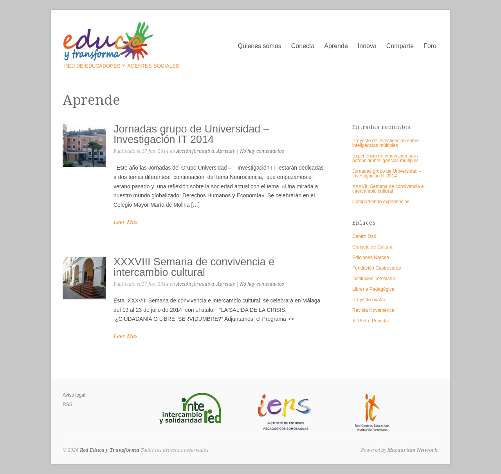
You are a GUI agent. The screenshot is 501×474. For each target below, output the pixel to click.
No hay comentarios (262, 151)
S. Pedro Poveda (370, 321)
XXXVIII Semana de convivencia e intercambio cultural (194, 267)
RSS (67, 404)
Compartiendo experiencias (380, 201)
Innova (367, 46)
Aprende (336, 46)
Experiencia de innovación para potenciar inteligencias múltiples (385, 158)
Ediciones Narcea (370, 257)
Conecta (303, 46)
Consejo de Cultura (372, 247)
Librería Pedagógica (373, 289)
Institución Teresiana (373, 278)
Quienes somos (259, 46)
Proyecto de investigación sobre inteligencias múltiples (385, 143)
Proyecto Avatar (369, 299)
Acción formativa (195, 151)
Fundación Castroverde (376, 268)
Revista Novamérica (373, 310)
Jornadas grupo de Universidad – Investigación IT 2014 (191, 134)
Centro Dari (364, 236)
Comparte (400, 46)
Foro (430, 46)
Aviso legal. (75, 395)
